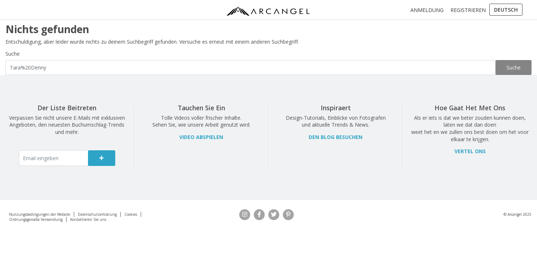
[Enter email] (54, 158)
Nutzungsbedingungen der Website (39, 214)
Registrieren (468, 10)
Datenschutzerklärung (97, 214)
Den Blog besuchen (335, 137)
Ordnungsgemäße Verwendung (36, 219)
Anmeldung (427, 10)
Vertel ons (470, 151)
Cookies (130, 214)
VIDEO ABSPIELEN (201, 137)
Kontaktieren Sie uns (88, 219)
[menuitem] (506, 10)
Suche (12, 53)
